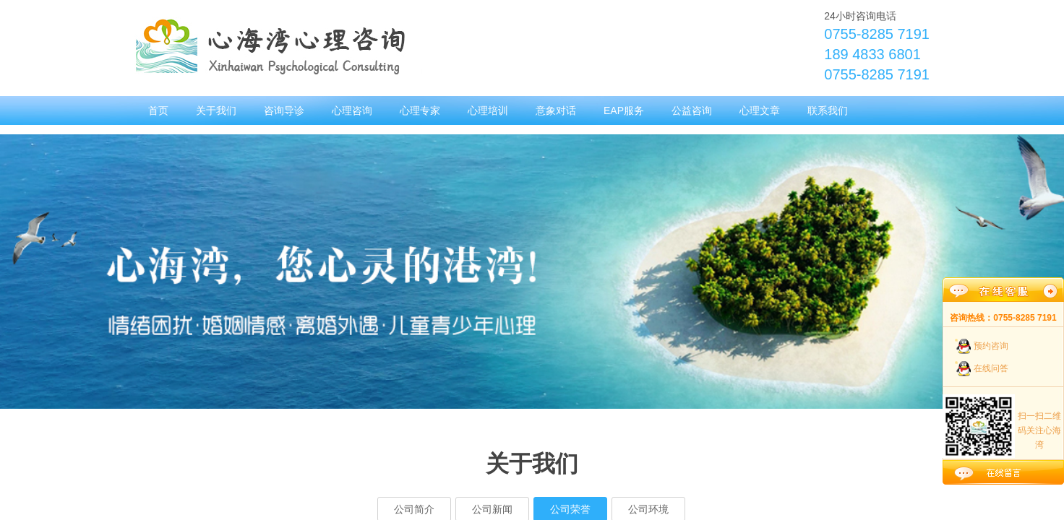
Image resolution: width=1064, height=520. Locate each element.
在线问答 (991, 368)
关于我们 (216, 110)
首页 (158, 110)
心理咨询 (352, 110)
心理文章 (759, 110)
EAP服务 (624, 110)
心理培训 (488, 110)
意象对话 (556, 110)
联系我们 (827, 110)
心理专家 (420, 110)
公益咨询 (692, 110)
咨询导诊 (284, 110)
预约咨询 (991, 346)
